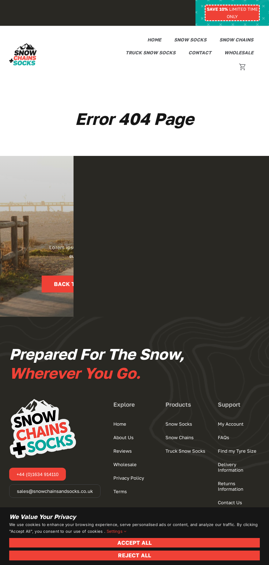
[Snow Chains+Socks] (23, 46)
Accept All (134, 542)
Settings (116, 531)
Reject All (134, 555)
